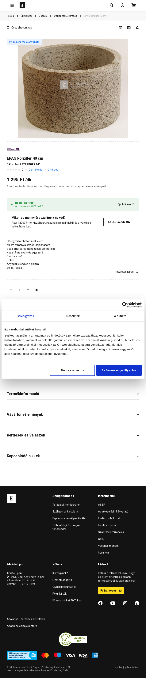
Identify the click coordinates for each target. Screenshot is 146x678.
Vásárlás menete (108, 545)
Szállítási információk (111, 532)
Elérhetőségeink (62, 579)
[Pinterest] (137, 603)
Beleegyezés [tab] (25, 316)
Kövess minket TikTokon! (67, 600)
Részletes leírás (127, 272)
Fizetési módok (107, 525)
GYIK (101, 538)
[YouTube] (112, 603)
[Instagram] (125, 603)
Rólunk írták (59, 593)
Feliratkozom (110, 590)
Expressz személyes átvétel (69, 518)
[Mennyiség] (19, 290)
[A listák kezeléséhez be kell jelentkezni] (123, 27)
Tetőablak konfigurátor (66, 504)
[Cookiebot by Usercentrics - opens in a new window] (125, 305)
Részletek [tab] (73, 316)
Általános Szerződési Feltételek (26, 619)
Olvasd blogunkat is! (64, 586)
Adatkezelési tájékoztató (113, 511)
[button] (12, 5)
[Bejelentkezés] (122, 5)
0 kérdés (53, 169)
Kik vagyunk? (60, 573)
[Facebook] (100, 603)
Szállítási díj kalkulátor (65, 511)
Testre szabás (72, 370)
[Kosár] (133, 5)
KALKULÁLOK (119, 221)
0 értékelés (35, 169)
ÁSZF (101, 504)
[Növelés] (28, 290)
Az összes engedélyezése (119, 370)
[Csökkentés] (11, 290)
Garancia (103, 552)
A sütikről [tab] (120, 316)
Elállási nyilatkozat (109, 518)
